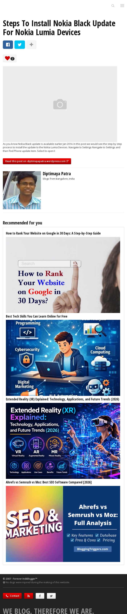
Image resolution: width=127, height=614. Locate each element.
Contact (12, 595)
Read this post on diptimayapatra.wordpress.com (37, 161)
